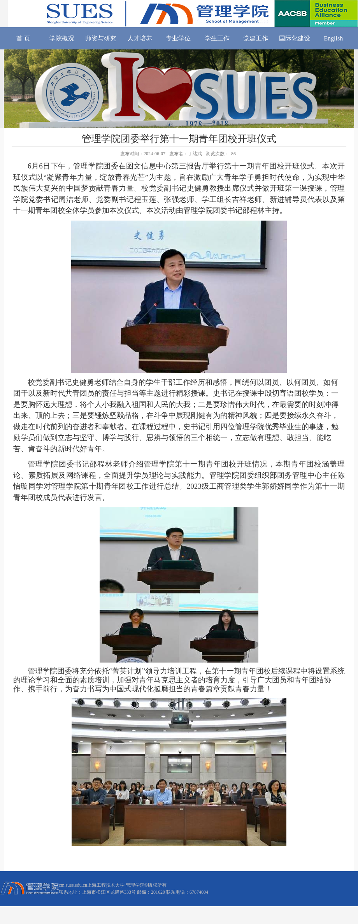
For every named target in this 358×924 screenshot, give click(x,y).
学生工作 (217, 38)
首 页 (23, 38)
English (333, 38)
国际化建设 (294, 38)
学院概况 (61, 38)
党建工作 (255, 38)
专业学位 (178, 38)
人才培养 (139, 38)
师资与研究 (100, 38)
